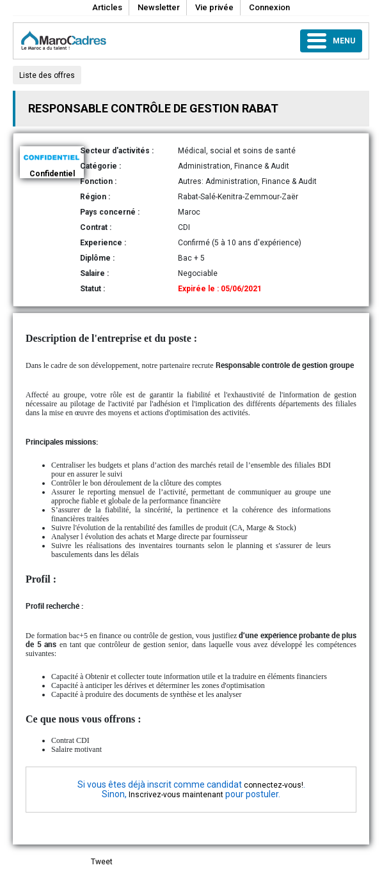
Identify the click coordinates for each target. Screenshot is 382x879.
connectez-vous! (273, 785)
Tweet (102, 861)
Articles (107, 7)
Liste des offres (47, 75)
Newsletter (159, 7)
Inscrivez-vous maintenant (176, 794)
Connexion (269, 7)
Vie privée (214, 7)
